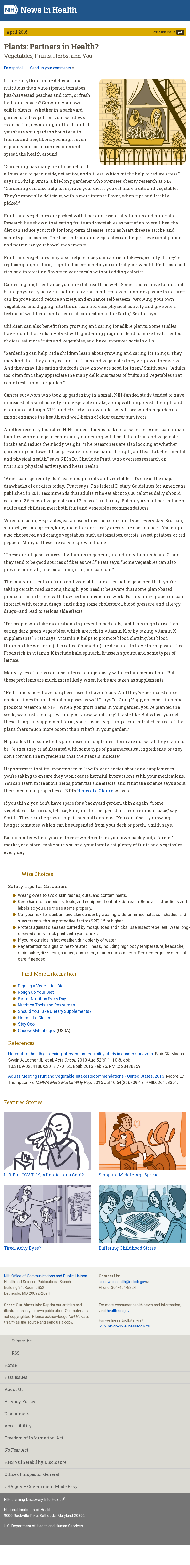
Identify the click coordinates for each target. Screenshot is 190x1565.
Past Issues (15, 1377)
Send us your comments (51, 68)
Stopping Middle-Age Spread (129, 1175)
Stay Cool (27, 1024)
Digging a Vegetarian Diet (41, 986)
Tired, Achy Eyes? (22, 1248)
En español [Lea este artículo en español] (13, 68)
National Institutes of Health (27, 1510)
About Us (14, 1389)
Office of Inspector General (32, 1474)
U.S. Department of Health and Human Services (43, 1526)
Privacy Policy (20, 1401)
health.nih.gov (118, 1310)
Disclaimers (16, 1414)
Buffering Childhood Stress (127, 1248)
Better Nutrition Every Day (42, 998)
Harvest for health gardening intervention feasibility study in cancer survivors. (81, 1053)
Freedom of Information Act (33, 1438)
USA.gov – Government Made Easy (41, 1486)
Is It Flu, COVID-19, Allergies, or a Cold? (44, 1175)
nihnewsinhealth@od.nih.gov (122, 1281)
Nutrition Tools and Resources (46, 1005)
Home (10, 1365)
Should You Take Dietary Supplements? (55, 1011)
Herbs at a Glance (95, 791)
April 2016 (17, 32)
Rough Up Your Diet (36, 992)
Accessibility (18, 1426)
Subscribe (18, 1341)
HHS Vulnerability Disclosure (35, 1462)
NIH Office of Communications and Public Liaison (45, 1276)
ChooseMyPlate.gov (37, 1030)
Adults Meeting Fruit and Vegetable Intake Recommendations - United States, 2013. (86, 1076)
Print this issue (164, 32)
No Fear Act (16, 1450)
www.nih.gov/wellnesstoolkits (124, 1326)
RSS (11, 1353)
